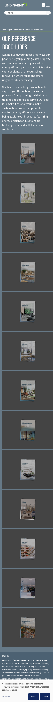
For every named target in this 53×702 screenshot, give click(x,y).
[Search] (27, 13)
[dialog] (26, 691)
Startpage (6, 29)
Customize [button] (6, 697)
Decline (33, 697)
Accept (45, 697)
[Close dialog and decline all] (51, 682)
